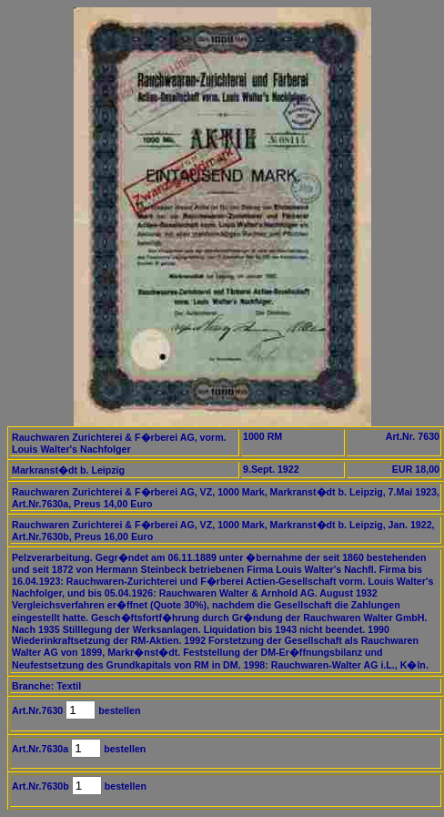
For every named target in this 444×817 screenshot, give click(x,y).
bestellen (118, 710)
